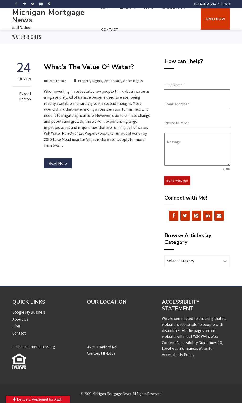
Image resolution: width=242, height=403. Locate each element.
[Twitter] (185, 216)
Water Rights (133, 81)
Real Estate (57, 81)
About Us (20, 319)
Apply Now (215, 19)
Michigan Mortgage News (48, 16)
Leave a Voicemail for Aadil (38, 399)
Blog (16, 326)
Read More (58, 163)
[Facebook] (173, 216)
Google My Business (29, 312)
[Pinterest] (196, 216)
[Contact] (219, 216)
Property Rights (90, 81)
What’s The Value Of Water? (89, 67)
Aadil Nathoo (21, 27)
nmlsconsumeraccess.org (33, 346)
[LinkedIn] (207, 216)
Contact (109, 29)
